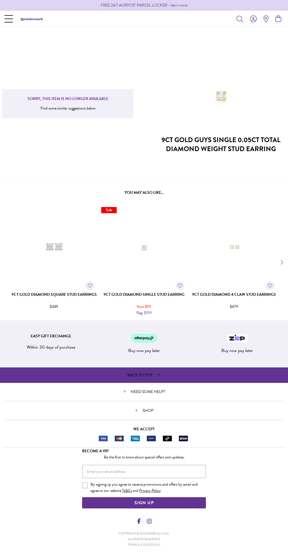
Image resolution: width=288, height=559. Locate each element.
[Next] (281, 262)
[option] (144, 5)
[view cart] (278, 19)
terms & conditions (144, 544)
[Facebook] (139, 521)
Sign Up (144, 502)
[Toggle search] (241, 18)
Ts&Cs (127, 491)
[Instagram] (149, 521)
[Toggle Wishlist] (90, 285)
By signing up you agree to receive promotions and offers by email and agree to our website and (144, 487)
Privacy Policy (150, 491)
